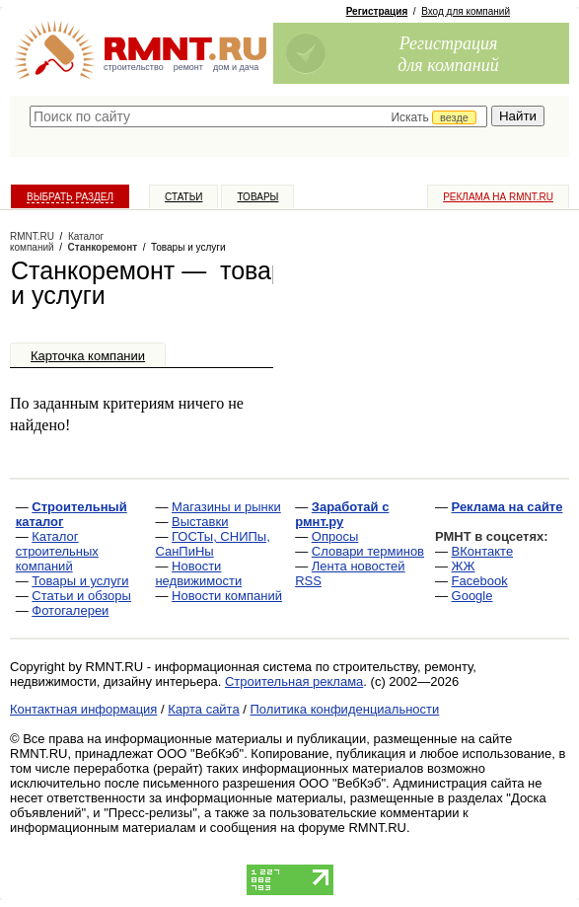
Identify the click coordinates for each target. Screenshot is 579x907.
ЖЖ (463, 566)
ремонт (188, 67)
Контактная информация (83, 709)
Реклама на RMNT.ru (498, 196)
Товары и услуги (80, 580)
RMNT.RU (32, 236)
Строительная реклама (294, 681)
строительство (134, 67)
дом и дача (235, 67)
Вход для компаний (465, 11)
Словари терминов (368, 551)
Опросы (335, 536)
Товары (257, 196)
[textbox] (258, 116)
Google (472, 595)
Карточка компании (88, 355)
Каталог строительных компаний (57, 551)
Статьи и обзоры (81, 595)
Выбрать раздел (70, 196)
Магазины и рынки (226, 506)
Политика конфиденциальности (345, 709)
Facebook (480, 580)
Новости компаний (227, 595)
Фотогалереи (70, 610)
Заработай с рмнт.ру (342, 514)
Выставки (200, 521)
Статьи (183, 196)
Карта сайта (203, 709)
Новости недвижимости (198, 573)
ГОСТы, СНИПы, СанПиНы (212, 544)
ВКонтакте (483, 551)
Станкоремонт (103, 247)
